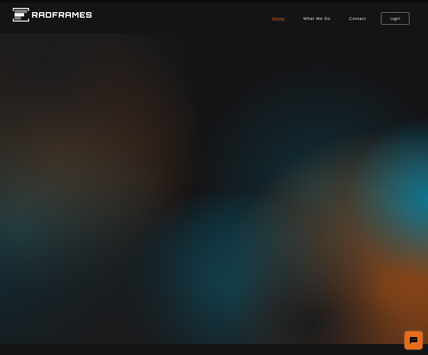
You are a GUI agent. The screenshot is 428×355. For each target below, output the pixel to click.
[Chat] (414, 340)
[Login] (395, 18)
